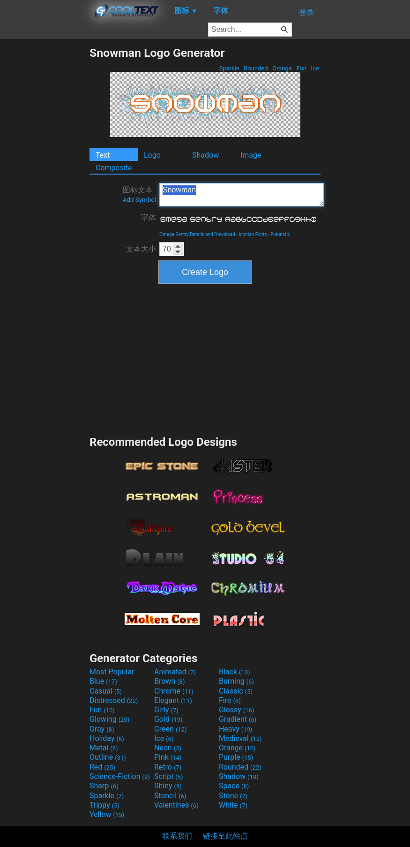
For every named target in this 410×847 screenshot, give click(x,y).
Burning (236, 681)
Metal (103, 747)
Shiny (168, 785)
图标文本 (139, 194)
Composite (114, 167)
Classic (236, 691)
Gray (101, 729)
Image (250, 155)
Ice (315, 68)
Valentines (176, 805)
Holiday (106, 738)
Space (234, 785)
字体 (148, 217)
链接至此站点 (225, 836)
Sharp (104, 785)
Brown (169, 681)
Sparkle (229, 68)
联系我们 (177, 836)
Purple (236, 757)
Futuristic (281, 234)
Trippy (104, 805)
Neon (167, 747)
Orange (282, 68)
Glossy (236, 709)
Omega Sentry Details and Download (197, 234)
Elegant (173, 700)
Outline (107, 757)
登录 (306, 12)
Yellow (106, 814)
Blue (103, 681)
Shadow (205, 155)
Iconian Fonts (253, 234)
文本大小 (141, 248)
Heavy (235, 729)
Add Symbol (139, 199)
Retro (167, 767)
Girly (166, 709)
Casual (105, 691)
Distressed (113, 700)
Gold (168, 719)
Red (102, 767)
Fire (230, 700)
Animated (175, 671)
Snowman (241, 194)
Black (234, 671)
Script (168, 776)
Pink (168, 757)
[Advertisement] (44, 187)
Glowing (109, 719)
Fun (301, 68)
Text (103, 155)
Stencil (170, 795)
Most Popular (111, 671)
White (233, 805)
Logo (152, 155)
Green (170, 729)
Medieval (240, 738)
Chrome (174, 691)
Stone (233, 795)
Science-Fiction (119, 776)
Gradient (237, 719)
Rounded (255, 68)
